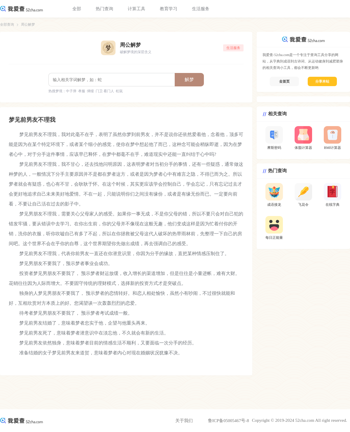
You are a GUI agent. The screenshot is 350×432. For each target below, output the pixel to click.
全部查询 (7, 24)
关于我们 (184, 420)
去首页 (284, 81)
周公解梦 (28, 24)
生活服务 (200, 8)
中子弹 (71, 91)
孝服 (81, 91)
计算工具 (136, 8)
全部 (76, 8)
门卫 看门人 (105, 91)
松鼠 (119, 91)
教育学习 (168, 8)
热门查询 (104, 8)
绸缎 (90, 91)
